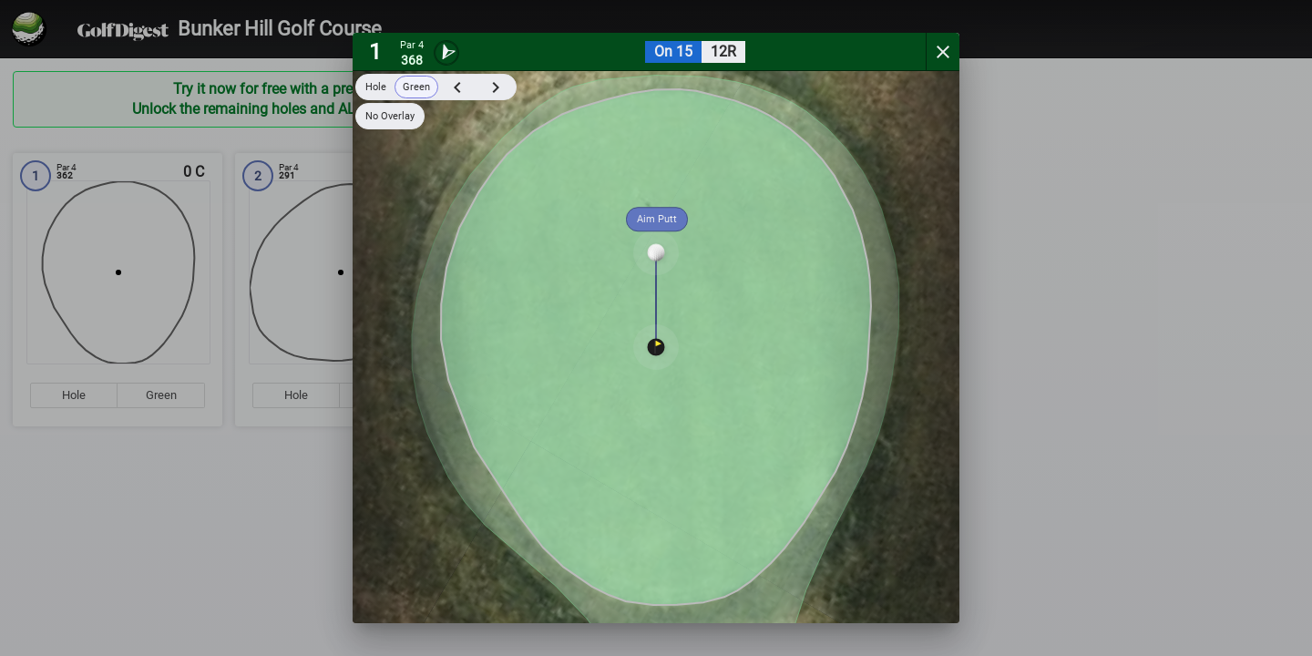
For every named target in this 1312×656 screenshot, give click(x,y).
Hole (375, 87)
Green (416, 87)
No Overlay (390, 116)
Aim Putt (657, 219)
